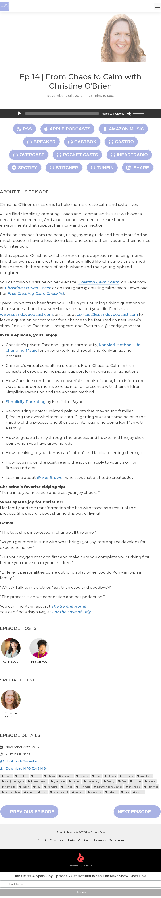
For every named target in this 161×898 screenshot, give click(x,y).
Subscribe (116, 840)
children (65, 776)
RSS (24, 128)
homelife (8, 786)
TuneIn (102, 167)
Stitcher (64, 167)
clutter (74, 781)
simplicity (144, 776)
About (41, 840)
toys (96, 776)
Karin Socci (11, 650)
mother (21, 776)
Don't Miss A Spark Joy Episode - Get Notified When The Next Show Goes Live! (80, 876)
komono (50, 786)
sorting (78, 792)
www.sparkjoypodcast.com (26, 314)
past (42, 792)
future (135, 781)
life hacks (133, 786)
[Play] (19, 113)
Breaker (41, 141)
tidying (111, 792)
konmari (83, 786)
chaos (49, 776)
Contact (84, 840)
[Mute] (129, 113)
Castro (121, 141)
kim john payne (13, 781)
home (150, 781)
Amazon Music (123, 128)
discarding (92, 781)
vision (138, 792)
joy (36, 786)
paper (29, 792)
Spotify (24, 167)
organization (11, 792)
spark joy (94, 792)
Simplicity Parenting (26, 401)
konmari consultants (108, 786)
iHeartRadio (129, 154)
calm (35, 776)
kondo (66, 786)
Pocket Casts (77, 154)
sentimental (59, 792)
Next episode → (137, 811)
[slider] (62, 113)
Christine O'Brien (11, 704)
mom (6, 776)
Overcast (28, 154)
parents (82, 776)
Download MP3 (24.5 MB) (23, 768)
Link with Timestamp (21, 761)
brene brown (37, 781)
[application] (81, 113)
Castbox (82, 141)
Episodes (56, 840)
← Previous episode (29, 811)
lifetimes (151, 786)
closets (110, 776)
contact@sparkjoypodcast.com (107, 314)
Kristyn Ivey (39, 650)
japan (24, 786)
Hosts (71, 840)
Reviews (100, 840)
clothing (126, 776)
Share (137, 167)
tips (125, 792)
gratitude (58, 781)
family (109, 781)
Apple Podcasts (67, 128)
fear (122, 781)
